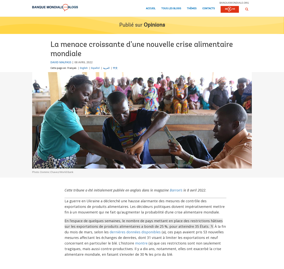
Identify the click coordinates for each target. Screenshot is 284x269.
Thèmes (192, 8)
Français (71, 68)
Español (95, 68)
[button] (246, 9)
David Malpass (60, 62)
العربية (106, 68)
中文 (115, 68)
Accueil (150, 8)
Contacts (208, 8)
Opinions (154, 25)
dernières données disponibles (135, 232)
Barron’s (176, 190)
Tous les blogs (171, 8)
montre (141, 243)
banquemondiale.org (234, 3)
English (84, 68)
